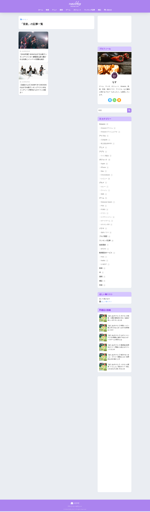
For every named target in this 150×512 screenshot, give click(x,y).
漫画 (61, 10)
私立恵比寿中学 (108, 144)
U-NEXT (105, 265)
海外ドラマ (106, 233)
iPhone (105, 168)
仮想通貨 (104, 245)
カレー (105, 187)
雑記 (99, 10)
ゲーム (68, 10)
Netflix (104, 261)
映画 (47, 10)
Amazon (103, 124)
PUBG (104, 210)
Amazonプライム (108, 128)
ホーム (40, 10)
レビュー (105, 179)
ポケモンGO (106, 225)
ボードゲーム (107, 221)
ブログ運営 (104, 237)
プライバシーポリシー (75, 507)
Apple (104, 164)
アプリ (103, 152)
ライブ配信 (106, 156)
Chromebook (107, 175)
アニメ (54, 10)
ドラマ (103, 229)
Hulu (104, 257)
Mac (104, 171)
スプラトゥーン (108, 217)
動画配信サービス (107, 253)
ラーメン (105, 191)
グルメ (103, 183)
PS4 (104, 206)
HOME (75, 504)
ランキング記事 (89, 10)
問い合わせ (108, 10)
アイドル (104, 136)
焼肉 (104, 194)
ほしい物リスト (106, 302)
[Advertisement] (114, 29)
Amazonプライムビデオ (110, 132)
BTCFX (105, 249)
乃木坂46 (105, 140)
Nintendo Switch (108, 202)
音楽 (102, 286)
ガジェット (77, 10)
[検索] (129, 110)
